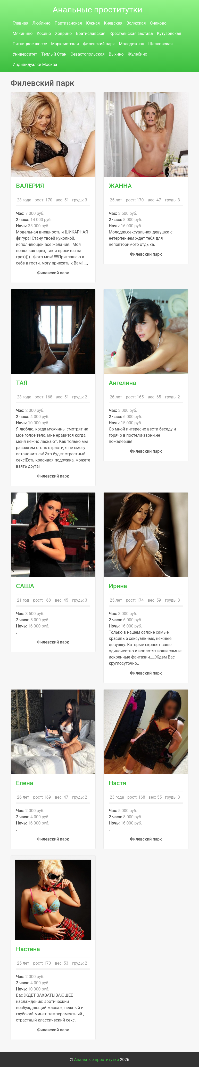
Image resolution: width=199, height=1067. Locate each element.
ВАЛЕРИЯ (30, 186)
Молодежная (131, 43)
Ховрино (63, 33)
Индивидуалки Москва (35, 64)
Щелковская (160, 43)
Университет (25, 54)
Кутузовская (169, 33)
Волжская (136, 23)
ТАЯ (21, 383)
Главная (20, 23)
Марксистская (65, 43)
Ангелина (122, 383)
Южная (93, 23)
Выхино (116, 54)
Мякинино (22, 33)
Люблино (41, 23)
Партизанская (68, 23)
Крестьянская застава (131, 33)
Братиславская (90, 33)
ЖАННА (120, 186)
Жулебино (137, 54)
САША (25, 586)
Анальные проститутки (97, 9)
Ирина (118, 586)
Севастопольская (87, 54)
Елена (24, 783)
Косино (44, 33)
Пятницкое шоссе (30, 43)
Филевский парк (99, 43)
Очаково (158, 23)
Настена (28, 949)
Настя (117, 783)
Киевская (113, 23)
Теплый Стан (53, 54)
